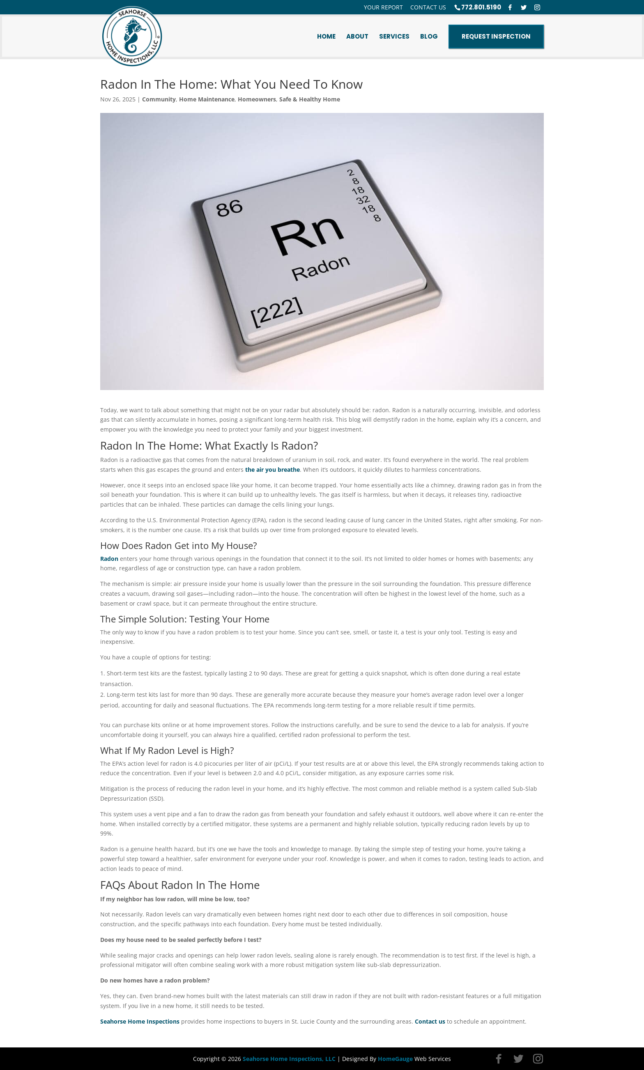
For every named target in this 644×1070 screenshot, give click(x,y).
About (357, 36)
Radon (109, 559)
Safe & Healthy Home (309, 99)
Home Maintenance (207, 99)
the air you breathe (272, 469)
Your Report (383, 7)
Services (394, 36)
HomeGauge (395, 1059)
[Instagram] (537, 7)
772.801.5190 (481, 7)
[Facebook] (510, 7)
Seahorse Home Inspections (139, 1021)
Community (159, 99)
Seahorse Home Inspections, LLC (289, 1059)
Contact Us (428, 7)
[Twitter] (524, 7)
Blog (429, 36)
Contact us (430, 1021)
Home (326, 36)
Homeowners (257, 99)
